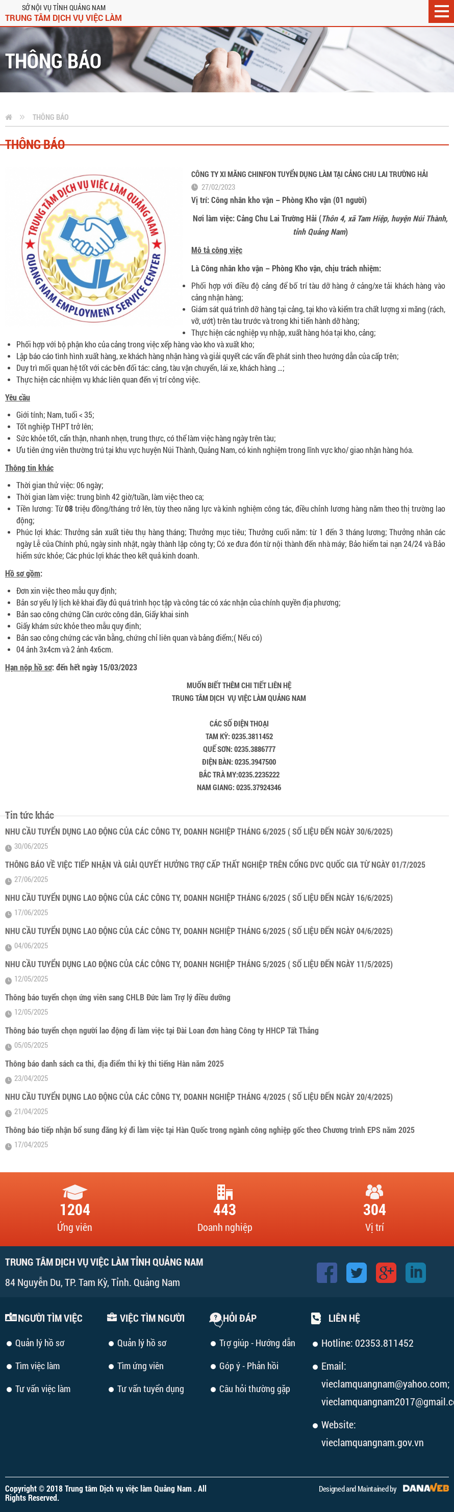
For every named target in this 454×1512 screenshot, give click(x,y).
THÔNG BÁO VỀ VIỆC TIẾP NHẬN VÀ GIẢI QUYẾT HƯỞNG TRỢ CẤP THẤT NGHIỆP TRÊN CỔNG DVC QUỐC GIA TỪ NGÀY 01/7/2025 (215, 864)
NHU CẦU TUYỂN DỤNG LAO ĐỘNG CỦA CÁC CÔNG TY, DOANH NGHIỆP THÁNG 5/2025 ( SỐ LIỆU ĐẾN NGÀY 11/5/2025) (199, 964)
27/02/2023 (218, 187)
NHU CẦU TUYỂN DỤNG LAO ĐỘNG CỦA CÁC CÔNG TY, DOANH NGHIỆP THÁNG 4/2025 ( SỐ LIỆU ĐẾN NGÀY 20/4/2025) (199, 1096)
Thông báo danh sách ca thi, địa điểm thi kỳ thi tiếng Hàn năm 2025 (114, 1063)
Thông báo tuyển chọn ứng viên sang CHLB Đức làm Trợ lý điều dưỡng (118, 997)
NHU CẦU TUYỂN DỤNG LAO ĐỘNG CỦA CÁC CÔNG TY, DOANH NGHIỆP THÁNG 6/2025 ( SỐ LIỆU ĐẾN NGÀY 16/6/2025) (199, 897)
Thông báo (51, 117)
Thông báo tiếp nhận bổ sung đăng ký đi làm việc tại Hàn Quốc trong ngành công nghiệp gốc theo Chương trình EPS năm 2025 (210, 1129)
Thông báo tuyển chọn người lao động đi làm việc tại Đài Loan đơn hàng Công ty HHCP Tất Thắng (162, 1030)
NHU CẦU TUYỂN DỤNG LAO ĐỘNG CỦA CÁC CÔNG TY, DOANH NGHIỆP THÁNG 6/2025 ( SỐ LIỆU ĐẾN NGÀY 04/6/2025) (199, 930)
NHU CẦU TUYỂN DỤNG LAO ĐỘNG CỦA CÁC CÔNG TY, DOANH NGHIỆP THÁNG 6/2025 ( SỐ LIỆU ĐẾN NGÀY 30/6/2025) (199, 831)
